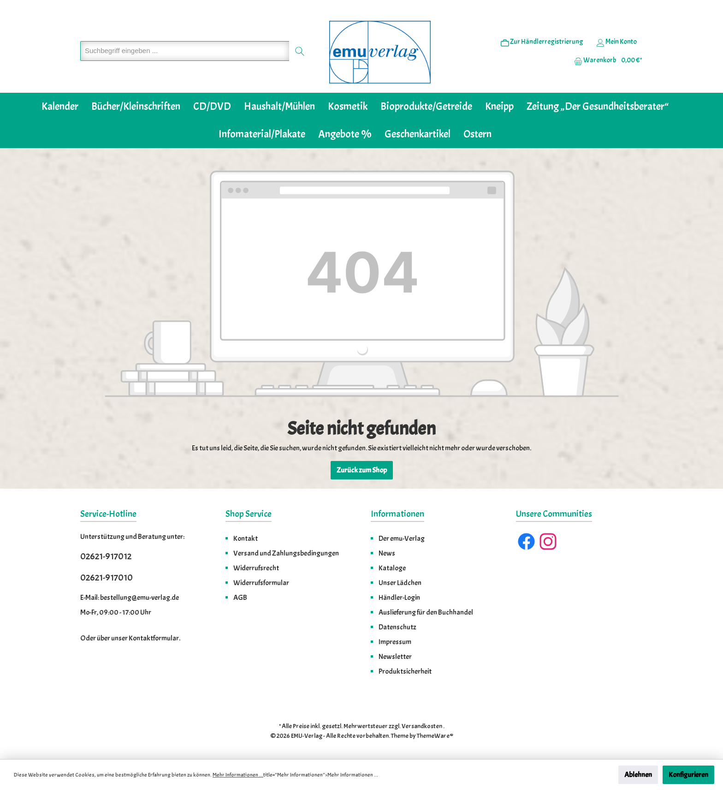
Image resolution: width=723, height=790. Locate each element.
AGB (240, 597)
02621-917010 (106, 577)
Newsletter (395, 656)
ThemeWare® (435, 736)
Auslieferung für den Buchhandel (426, 612)
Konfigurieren (688, 774)
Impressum (395, 641)
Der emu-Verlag (402, 538)
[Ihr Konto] (616, 42)
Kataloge (392, 568)
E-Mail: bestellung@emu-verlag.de (129, 597)
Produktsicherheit (405, 671)
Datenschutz (397, 627)
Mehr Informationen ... (238, 774)
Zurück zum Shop (362, 470)
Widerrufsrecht (256, 568)
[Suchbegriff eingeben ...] (185, 51)
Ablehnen (638, 774)
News (387, 553)
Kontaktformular (154, 638)
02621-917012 (105, 556)
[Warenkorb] (605, 60)
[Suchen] (300, 51)
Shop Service (248, 514)
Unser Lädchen (400, 582)
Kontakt (245, 538)
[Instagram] (548, 541)
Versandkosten (422, 726)
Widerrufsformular (261, 582)
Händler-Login (399, 597)
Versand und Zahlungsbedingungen (286, 553)
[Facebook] (526, 541)
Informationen (397, 514)
